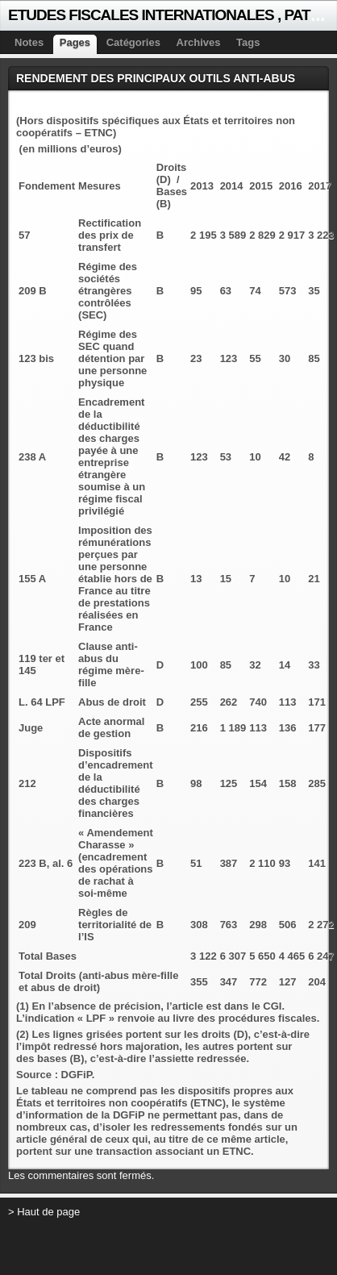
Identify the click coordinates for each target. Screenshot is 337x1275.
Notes (29, 42)
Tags (248, 42)
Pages (75, 42)
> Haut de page (44, 1212)
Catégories (133, 42)
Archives (199, 42)
